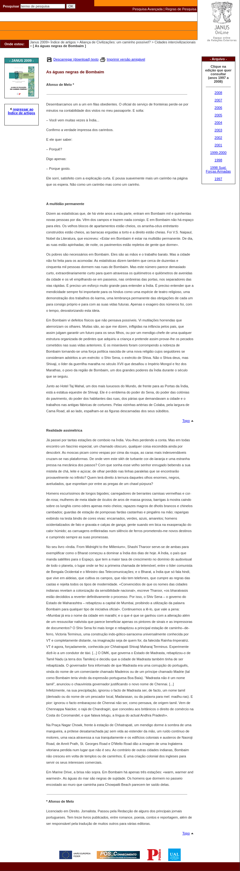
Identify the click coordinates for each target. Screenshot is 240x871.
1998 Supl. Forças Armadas (218, 169)
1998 (218, 160)
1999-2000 (218, 152)
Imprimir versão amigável (126, 59)
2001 (218, 145)
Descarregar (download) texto (76, 59)
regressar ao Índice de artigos (21, 111)
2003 (218, 130)
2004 (218, 123)
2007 (218, 100)
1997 (218, 179)
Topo (186, 421)
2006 (218, 108)
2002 (218, 137)
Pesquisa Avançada (148, 9)
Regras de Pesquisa (180, 9)
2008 (218, 93)
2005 (218, 115)
